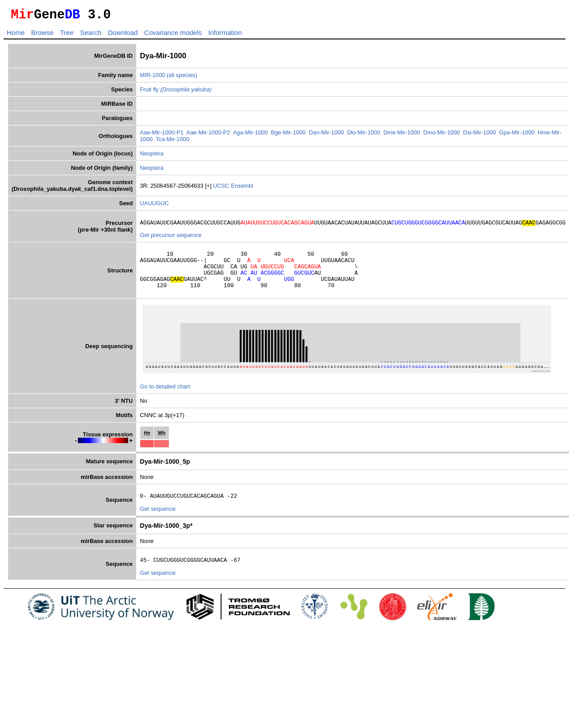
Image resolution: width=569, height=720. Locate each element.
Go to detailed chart (165, 398)
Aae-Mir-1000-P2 (208, 135)
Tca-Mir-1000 (173, 141)
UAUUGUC (154, 206)
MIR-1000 (152, 77)
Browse (42, 35)
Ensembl (242, 188)
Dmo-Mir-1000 (441, 135)
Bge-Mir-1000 (288, 135)
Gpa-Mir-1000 (517, 135)
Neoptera (152, 156)
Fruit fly (175, 92)
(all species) (182, 77)
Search (91, 35)
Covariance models (173, 35)
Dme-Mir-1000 (402, 135)
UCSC (222, 188)
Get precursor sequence (170, 239)
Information (225, 35)
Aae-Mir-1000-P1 (161, 135)
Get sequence (158, 522)
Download (123, 35)
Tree (66, 35)
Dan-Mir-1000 (326, 135)
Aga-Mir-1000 (250, 135)
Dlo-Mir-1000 (363, 135)
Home (16, 35)
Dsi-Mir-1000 (479, 135)
